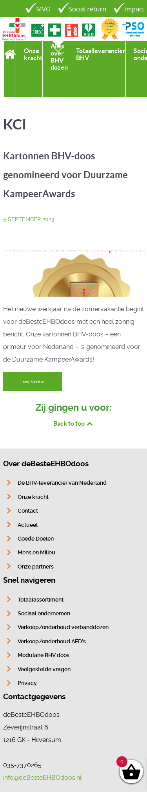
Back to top (73, 423)
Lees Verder (32, 382)
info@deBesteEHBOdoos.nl (42, 777)
